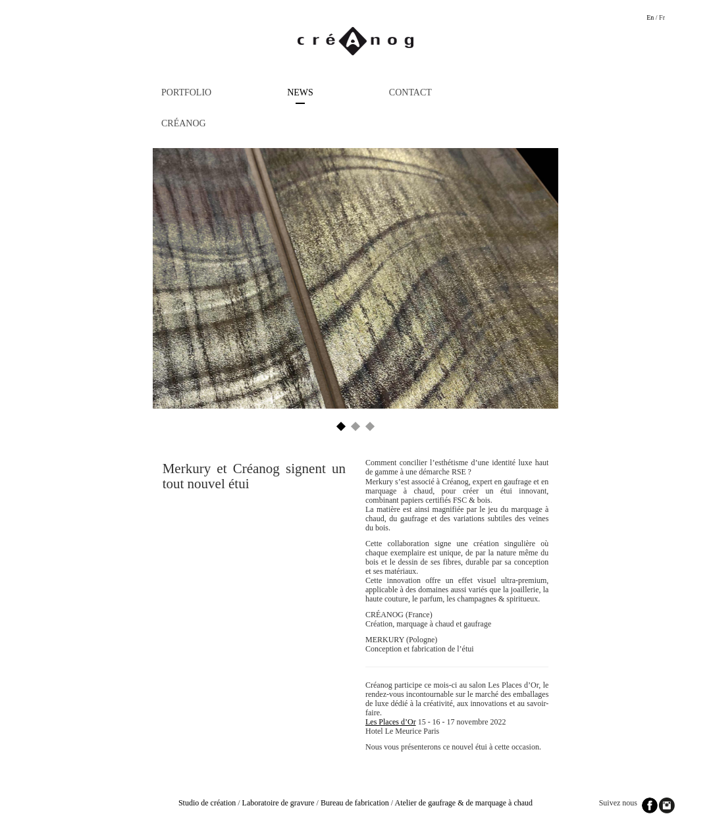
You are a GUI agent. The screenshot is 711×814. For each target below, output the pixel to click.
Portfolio (186, 92)
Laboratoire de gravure (278, 802)
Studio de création (207, 802)
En (650, 17)
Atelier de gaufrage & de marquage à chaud (464, 802)
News (300, 92)
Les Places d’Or (390, 721)
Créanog (183, 123)
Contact (410, 92)
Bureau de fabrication (355, 802)
